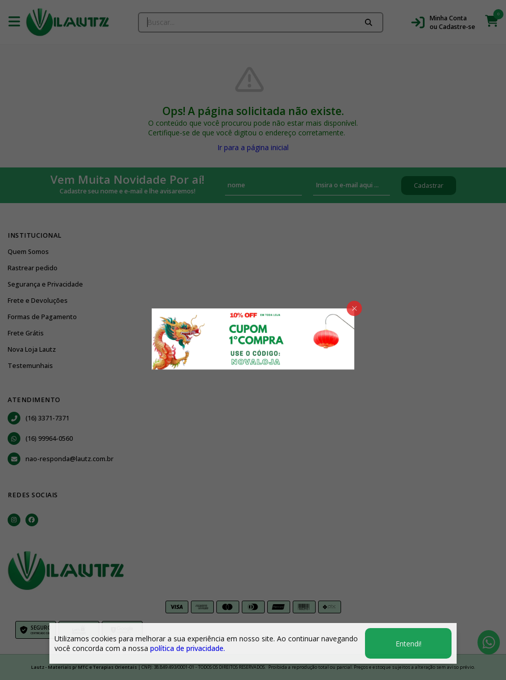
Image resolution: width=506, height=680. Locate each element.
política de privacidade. (187, 648)
